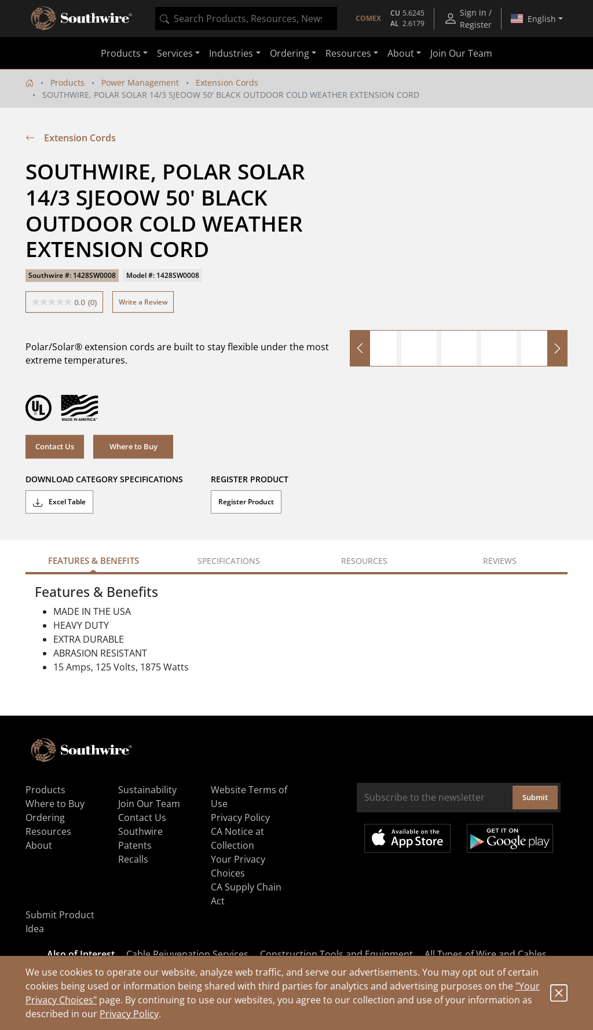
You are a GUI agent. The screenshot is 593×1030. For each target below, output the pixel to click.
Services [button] (175, 53)
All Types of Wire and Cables (485, 954)
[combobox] (246, 18)
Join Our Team (461, 53)
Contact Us (54, 446)
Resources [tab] (364, 560)
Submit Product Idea (59, 921)
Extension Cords (227, 82)
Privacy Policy (129, 1013)
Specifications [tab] (228, 560)
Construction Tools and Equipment (336, 954)
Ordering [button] (289, 53)
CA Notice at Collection (237, 838)
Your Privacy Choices (238, 866)
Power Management (140, 82)
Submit (535, 797)
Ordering (45, 817)
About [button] (400, 53)
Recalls (133, 859)
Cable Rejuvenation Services (187, 954)
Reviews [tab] (500, 560)
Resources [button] (348, 53)
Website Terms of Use (249, 796)
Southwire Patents (140, 838)
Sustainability (147, 789)
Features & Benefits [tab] (93, 560)
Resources (48, 831)
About (38, 845)
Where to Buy (133, 446)
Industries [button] (231, 53)
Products (67, 82)
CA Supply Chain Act (246, 894)
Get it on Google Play (510, 838)
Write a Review (143, 302)
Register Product (246, 502)
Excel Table (59, 502)
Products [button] (121, 53)
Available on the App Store (407, 838)
